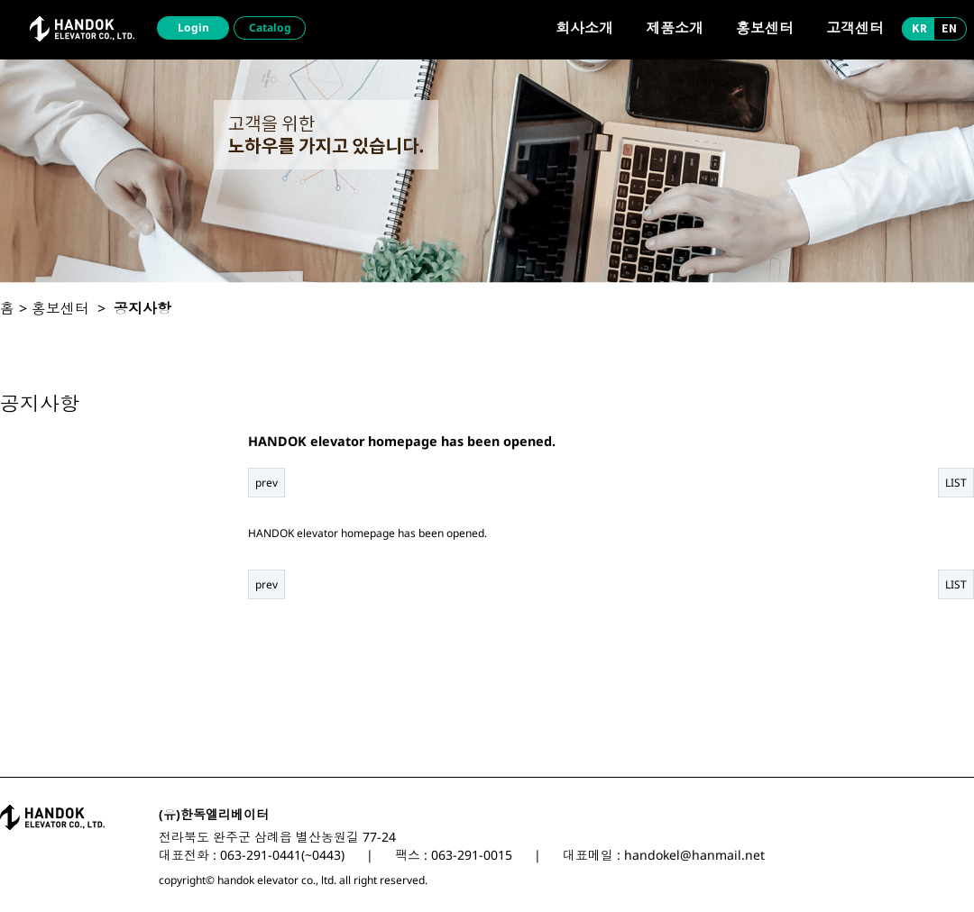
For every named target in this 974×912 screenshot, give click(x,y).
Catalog (270, 27)
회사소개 (584, 28)
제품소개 (674, 28)
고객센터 (855, 28)
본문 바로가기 (0, 0)
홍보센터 (765, 28)
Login (193, 27)
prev (266, 482)
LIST (956, 482)
